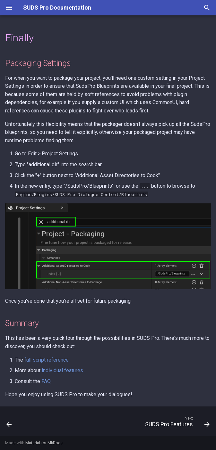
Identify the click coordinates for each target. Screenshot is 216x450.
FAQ (46, 381)
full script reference (46, 360)
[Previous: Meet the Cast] (9, 423)
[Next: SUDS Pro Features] (176, 423)
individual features (62, 370)
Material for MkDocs (44, 442)
